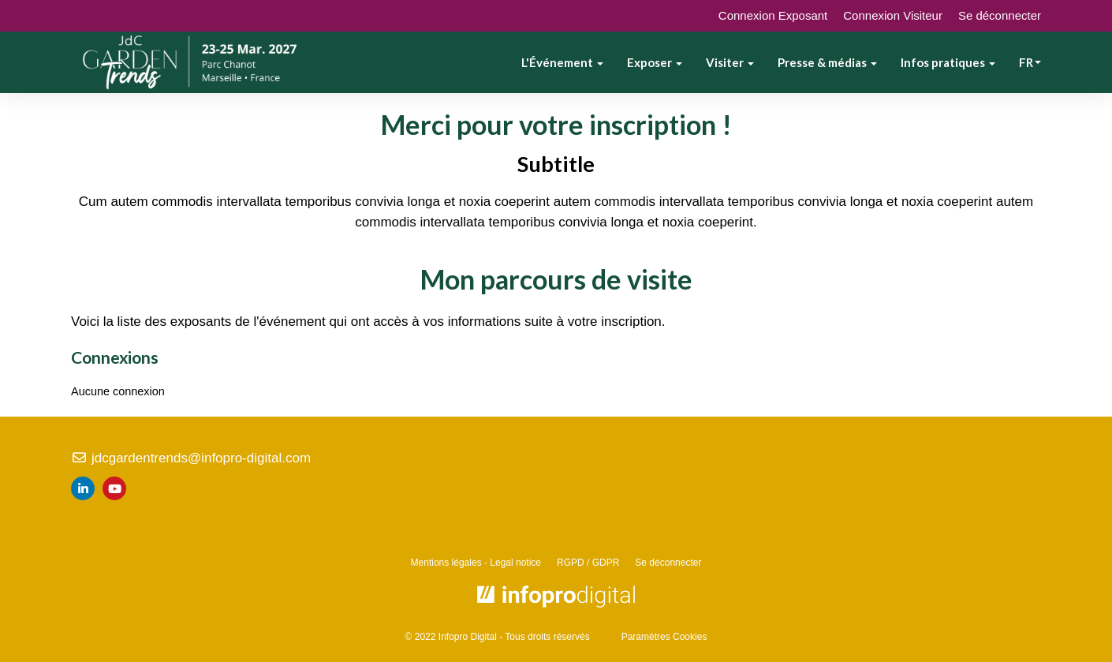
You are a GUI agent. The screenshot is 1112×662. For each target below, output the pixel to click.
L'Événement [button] (562, 62)
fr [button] (1030, 62)
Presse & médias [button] (827, 62)
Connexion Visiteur (892, 15)
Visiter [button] (730, 62)
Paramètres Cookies (664, 636)
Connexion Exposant (772, 15)
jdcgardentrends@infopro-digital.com (191, 458)
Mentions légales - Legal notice (476, 562)
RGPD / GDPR (588, 562)
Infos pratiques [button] (948, 62)
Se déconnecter (999, 15)
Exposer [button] (654, 62)
